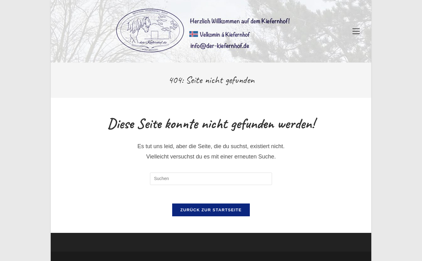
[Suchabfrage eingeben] (211, 179)
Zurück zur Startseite (211, 210)
